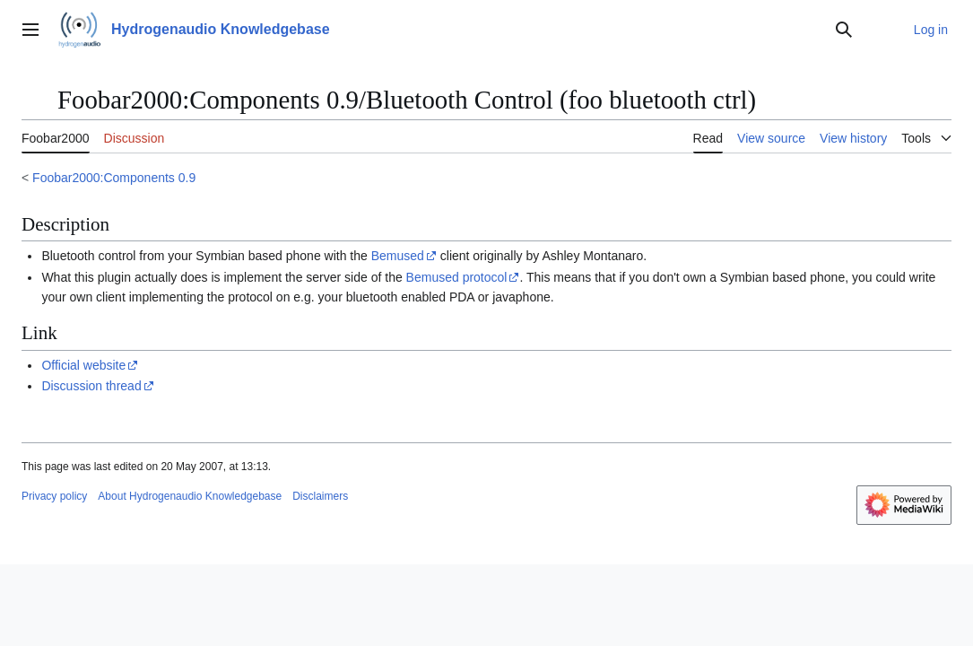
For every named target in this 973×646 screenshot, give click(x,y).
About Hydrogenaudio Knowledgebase (190, 496)
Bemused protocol (457, 277)
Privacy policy (54, 496)
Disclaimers (320, 496)
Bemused (397, 256)
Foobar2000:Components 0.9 (113, 177)
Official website (83, 365)
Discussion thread (91, 386)
